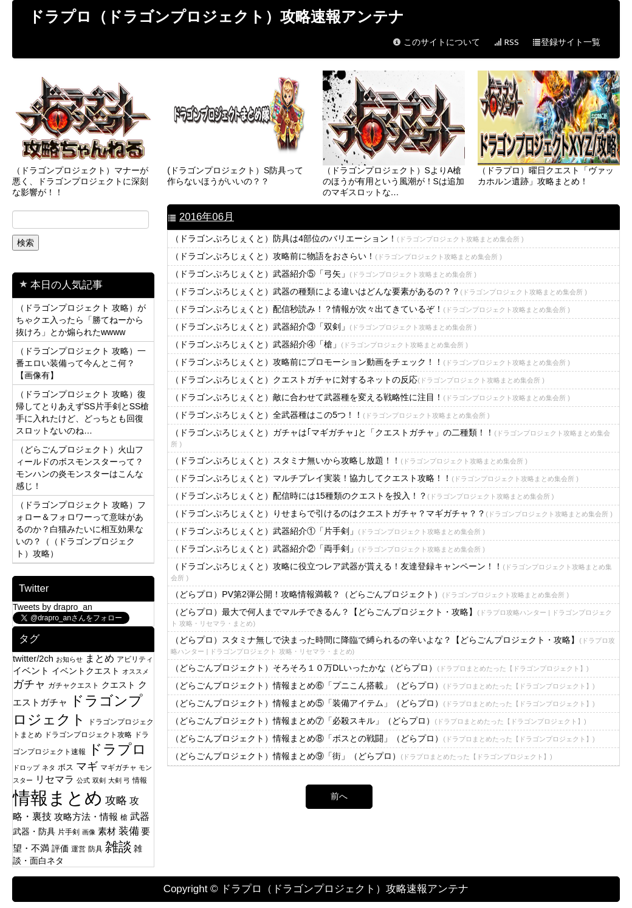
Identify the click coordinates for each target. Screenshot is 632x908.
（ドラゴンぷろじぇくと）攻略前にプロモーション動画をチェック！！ (370, 362)
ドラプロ (117, 749)
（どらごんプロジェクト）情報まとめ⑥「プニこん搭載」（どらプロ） (382, 685)
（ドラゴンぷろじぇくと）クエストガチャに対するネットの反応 (357, 379)
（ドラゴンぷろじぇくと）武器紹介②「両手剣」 (328, 548)
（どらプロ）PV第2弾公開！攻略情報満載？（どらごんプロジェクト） (370, 594)
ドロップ (26, 767)
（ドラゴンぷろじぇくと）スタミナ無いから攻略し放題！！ (349, 460)
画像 (88, 832)
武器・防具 (34, 831)
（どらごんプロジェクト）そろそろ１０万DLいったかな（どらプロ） (379, 668)
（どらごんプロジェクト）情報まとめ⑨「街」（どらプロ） (361, 756)
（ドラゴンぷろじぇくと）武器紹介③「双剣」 (323, 326)
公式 (83, 780)
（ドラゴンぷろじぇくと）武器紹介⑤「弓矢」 (323, 274)
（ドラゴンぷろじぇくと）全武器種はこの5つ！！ (330, 415)
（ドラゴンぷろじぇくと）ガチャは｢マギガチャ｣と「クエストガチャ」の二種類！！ (390, 438)
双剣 (99, 780)
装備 (128, 831)
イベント (31, 671)
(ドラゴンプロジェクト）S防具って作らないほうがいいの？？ (238, 128)
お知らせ (69, 659)
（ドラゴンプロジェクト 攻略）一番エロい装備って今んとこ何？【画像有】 (81, 363)
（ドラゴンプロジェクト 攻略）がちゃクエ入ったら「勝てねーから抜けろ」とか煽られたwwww (81, 320)
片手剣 (69, 832)
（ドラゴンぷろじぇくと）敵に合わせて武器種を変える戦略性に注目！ (370, 397)
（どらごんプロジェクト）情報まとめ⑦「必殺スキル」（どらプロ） (378, 721)
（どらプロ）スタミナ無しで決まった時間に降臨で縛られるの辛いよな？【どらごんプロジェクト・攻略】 (393, 645)
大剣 (115, 780)
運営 (78, 849)
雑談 (118, 846)
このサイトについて (436, 42)
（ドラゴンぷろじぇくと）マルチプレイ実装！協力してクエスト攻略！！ (375, 478)
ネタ (48, 767)
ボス (66, 767)
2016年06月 (206, 217)
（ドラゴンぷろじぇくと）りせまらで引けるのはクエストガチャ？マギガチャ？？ (392, 513)
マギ (87, 766)
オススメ (135, 671)
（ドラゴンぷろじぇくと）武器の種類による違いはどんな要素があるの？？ (379, 291)
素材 (107, 831)
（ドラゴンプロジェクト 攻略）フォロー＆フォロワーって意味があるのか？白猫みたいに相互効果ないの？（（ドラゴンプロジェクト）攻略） (81, 529)
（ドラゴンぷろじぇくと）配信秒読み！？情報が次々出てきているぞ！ (370, 309)
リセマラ (54, 779)
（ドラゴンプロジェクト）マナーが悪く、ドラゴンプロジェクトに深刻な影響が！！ (83, 134)
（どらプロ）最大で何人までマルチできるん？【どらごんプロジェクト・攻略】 (391, 617)
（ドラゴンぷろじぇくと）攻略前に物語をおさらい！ (336, 256)
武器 (139, 816)
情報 (139, 780)
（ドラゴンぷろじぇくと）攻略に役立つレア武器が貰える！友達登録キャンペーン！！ (391, 571)
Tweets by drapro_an (52, 607)
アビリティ (135, 659)
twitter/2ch (33, 659)
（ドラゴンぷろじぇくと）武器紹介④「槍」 (319, 344)
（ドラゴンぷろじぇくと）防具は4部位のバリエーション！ (347, 238)
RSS (506, 42)
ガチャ (29, 684)
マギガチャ (118, 767)
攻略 (116, 800)
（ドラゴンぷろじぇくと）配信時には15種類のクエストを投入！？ (362, 496)
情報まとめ (58, 798)
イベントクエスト (86, 671)
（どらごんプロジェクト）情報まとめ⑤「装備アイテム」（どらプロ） (382, 703)
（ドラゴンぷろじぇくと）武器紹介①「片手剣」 (328, 531)
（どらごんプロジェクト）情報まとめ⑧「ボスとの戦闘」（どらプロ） (382, 738)
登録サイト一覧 (566, 42)
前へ (339, 796)
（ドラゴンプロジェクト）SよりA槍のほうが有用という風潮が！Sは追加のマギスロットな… (394, 134)
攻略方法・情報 (86, 816)
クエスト (118, 685)
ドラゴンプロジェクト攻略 (88, 734)
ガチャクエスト (73, 685)
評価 (60, 848)
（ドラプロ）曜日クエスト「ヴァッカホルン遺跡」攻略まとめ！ (549, 128)
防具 (95, 849)
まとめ (99, 658)
